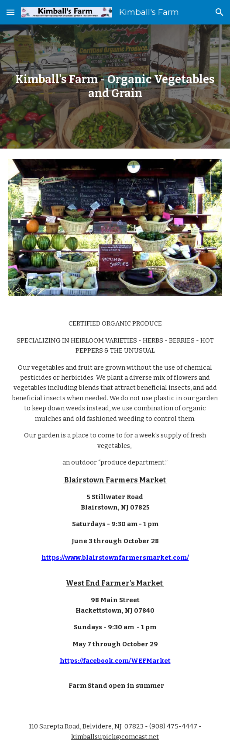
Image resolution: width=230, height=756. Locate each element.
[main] (115, 86)
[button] (10, 12)
